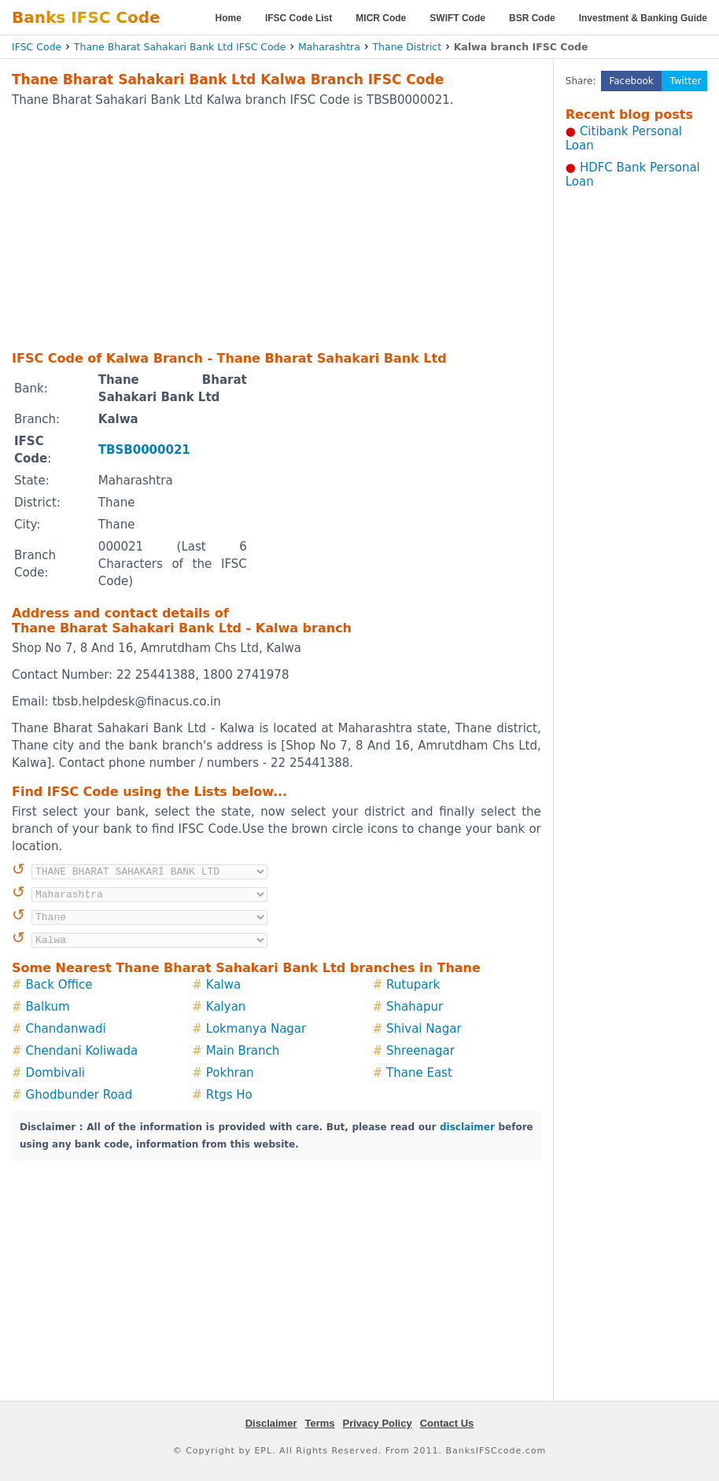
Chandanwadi (66, 1029)
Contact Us (447, 1423)
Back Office (59, 985)
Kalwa (223, 985)
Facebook (631, 81)
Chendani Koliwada (82, 1051)
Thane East (419, 1073)
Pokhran (230, 1073)
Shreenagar (420, 1051)
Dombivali (55, 1073)
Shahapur (414, 1007)
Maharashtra (329, 47)
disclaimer (467, 1127)
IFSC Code (36, 47)
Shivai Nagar (424, 1029)
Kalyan (226, 1007)
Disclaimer (271, 1423)
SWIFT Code (457, 18)
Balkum (48, 1007)
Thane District (406, 47)
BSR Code (532, 18)
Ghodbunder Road (79, 1095)
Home (229, 18)
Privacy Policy (377, 1423)
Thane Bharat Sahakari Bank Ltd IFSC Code (180, 47)
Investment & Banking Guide (643, 18)
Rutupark (413, 985)
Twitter (685, 81)
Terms (319, 1423)
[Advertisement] (251, 228)
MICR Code (381, 18)
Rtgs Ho (229, 1095)
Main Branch (243, 1051)
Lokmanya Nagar (256, 1029)
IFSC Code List (298, 18)
